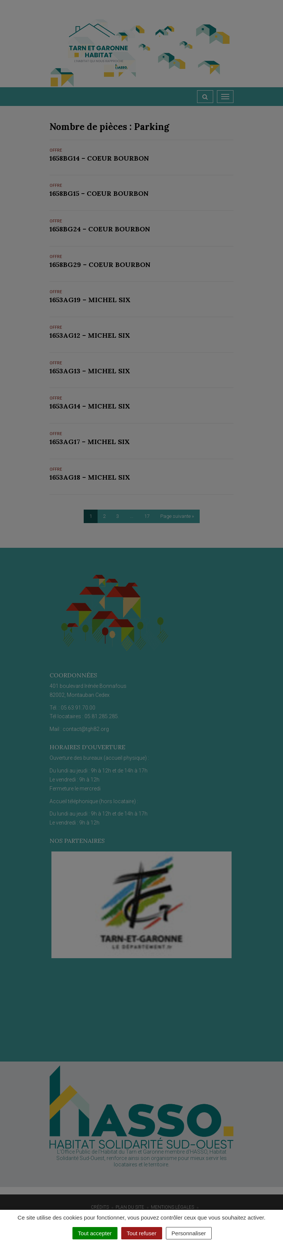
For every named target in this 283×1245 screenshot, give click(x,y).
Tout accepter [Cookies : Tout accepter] (95, 1233)
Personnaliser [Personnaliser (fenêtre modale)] (189, 1233)
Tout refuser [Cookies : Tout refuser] (142, 1233)
